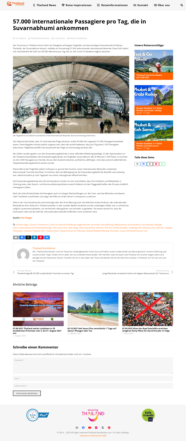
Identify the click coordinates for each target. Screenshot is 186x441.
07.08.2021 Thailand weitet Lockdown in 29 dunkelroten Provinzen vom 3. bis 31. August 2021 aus (37, 330)
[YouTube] (90, 427)
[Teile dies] (143, 164)
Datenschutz (96, 435)
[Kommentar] (93, 366)
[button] (181, 5)
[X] (102, 427)
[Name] (93, 378)
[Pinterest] (109, 427)
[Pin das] (156, 164)
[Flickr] (96, 427)
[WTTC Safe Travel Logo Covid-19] (148, 415)
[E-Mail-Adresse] (93, 386)
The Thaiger (26, 217)
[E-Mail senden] (137, 164)
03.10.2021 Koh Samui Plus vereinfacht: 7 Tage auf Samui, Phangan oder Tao (92, 329)
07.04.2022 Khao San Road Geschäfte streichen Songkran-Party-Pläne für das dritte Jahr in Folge (146, 329)
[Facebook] (83, 427)
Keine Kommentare (78, 38)
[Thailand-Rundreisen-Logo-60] (15, 3)
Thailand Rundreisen (40, 38)
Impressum (85, 435)
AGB (104, 435)
